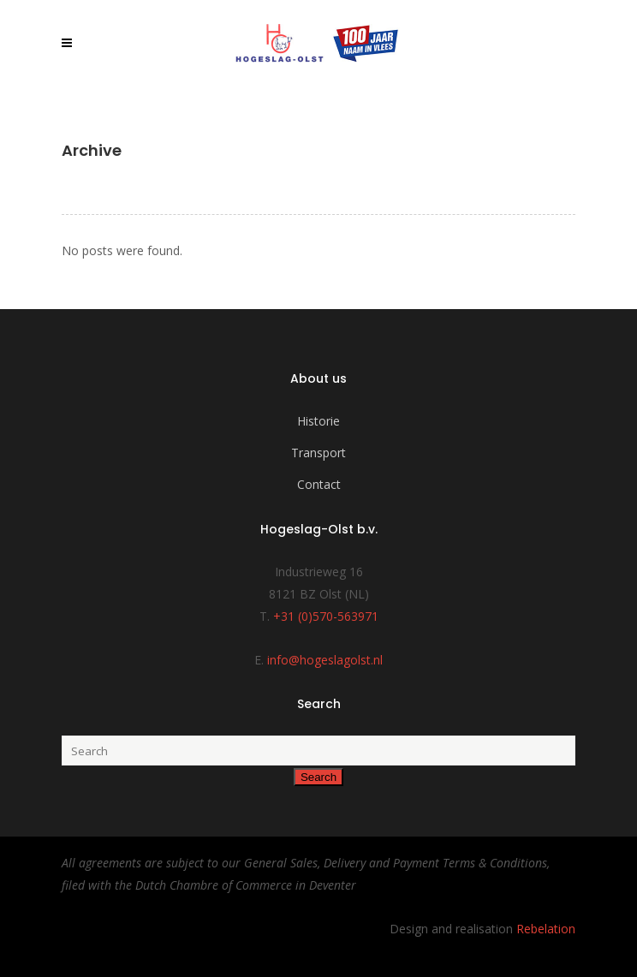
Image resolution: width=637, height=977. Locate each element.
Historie (318, 421)
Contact (319, 484)
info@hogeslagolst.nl (325, 660)
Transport (318, 452)
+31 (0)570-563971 (325, 616)
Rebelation (545, 928)
